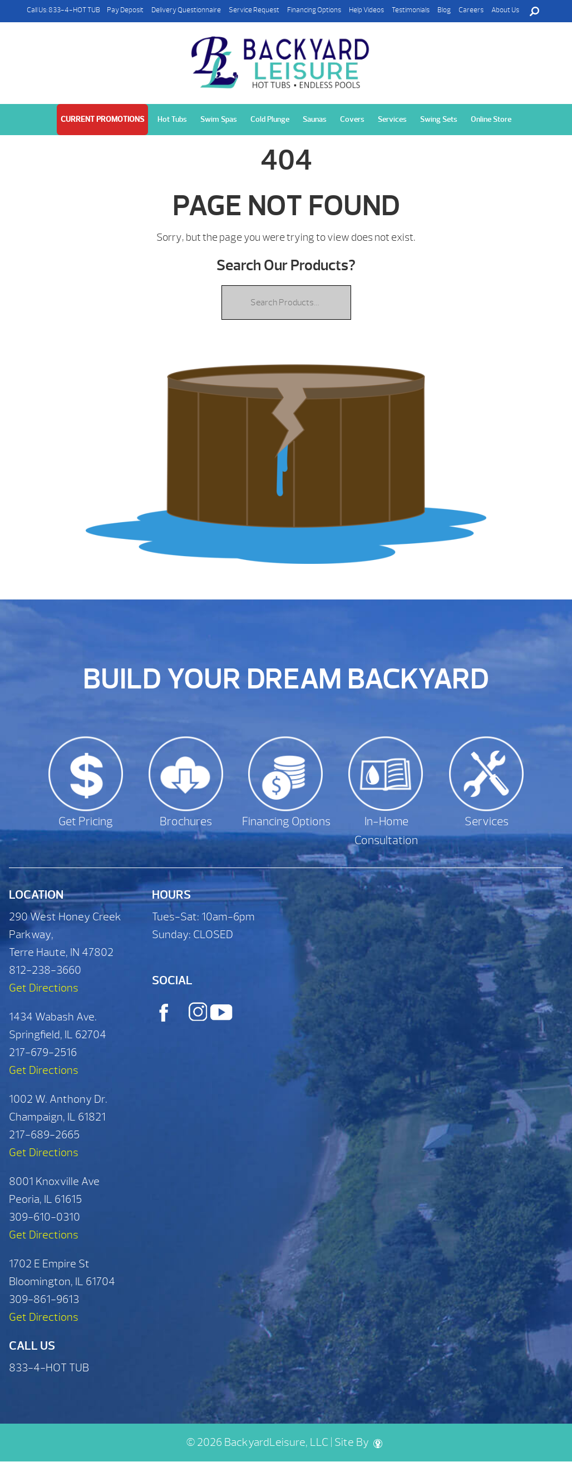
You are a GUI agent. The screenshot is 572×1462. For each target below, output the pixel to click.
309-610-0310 (44, 1217)
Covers (352, 119)
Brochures (186, 821)
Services (392, 119)
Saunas (315, 119)
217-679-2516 (43, 1052)
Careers (471, 10)
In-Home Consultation (386, 831)
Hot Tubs (172, 119)
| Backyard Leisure (281, 56)
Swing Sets (438, 119)
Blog (444, 10)
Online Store (491, 119)
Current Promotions (102, 119)
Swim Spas (218, 119)
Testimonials (411, 10)
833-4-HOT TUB (74, 10)
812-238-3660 (45, 970)
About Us (505, 10)
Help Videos (366, 10)
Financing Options (314, 10)
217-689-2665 (44, 1135)
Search (534, 11)
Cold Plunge (269, 119)
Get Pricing (85, 821)
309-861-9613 (44, 1299)
